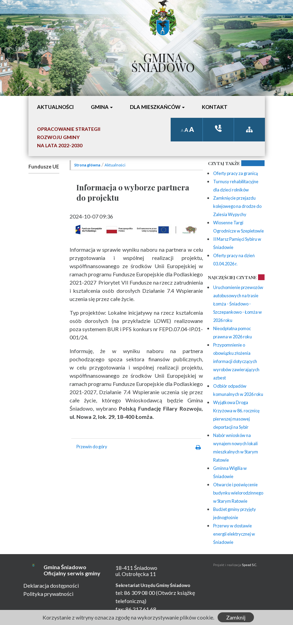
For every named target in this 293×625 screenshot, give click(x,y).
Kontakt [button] (215, 107)
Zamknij (235, 617)
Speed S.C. (249, 565)
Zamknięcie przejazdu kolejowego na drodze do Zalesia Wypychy (237, 206)
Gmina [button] (100, 107)
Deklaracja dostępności (51, 585)
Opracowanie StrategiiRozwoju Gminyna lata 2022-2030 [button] (68, 137)
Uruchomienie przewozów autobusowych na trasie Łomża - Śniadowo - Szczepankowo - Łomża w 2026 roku (238, 304)
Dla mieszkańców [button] (155, 107)
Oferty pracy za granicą (235, 173)
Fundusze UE (43, 167)
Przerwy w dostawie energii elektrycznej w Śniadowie (234, 534)
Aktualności (115, 165)
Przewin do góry (91, 446)
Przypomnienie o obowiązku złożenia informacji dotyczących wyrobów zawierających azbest (236, 361)
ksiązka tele (218, 128)
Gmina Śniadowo (163, 60)
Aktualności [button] (55, 107)
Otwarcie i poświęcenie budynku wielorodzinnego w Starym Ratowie (238, 493)
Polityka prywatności (48, 593)
